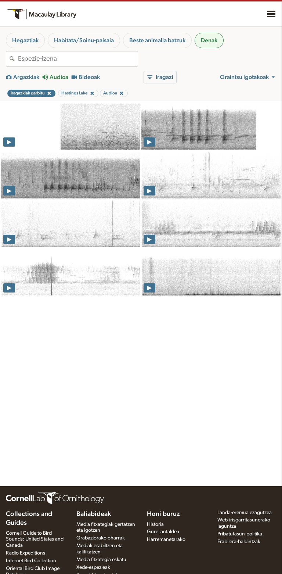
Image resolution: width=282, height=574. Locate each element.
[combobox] (78, 58)
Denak (209, 40)
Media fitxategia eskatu (101, 559)
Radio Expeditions (25, 553)
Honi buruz (163, 514)
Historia (155, 524)
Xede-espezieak (93, 567)
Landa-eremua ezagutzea (244, 512)
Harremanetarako (166, 539)
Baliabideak (93, 514)
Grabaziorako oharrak (100, 538)
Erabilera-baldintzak (238, 541)
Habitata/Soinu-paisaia (84, 40)
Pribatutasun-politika (239, 534)
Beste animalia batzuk (157, 40)
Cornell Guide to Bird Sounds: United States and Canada (35, 539)
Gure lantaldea (163, 531)
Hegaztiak (25, 40)
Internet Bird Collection (31, 560)
